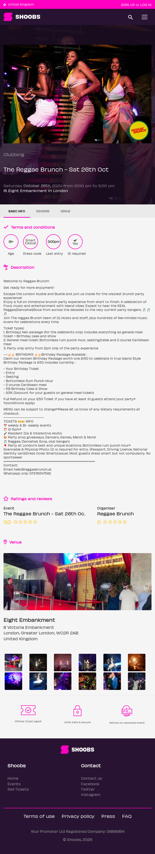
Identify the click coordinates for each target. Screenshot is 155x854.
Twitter (88, 789)
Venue (65, 211)
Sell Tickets (18, 789)
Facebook (90, 784)
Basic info (16, 211)
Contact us (91, 778)
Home (12, 778)
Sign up (128, 5)
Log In (145, 5)
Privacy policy (78, 816)
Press (108, 816)
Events (14, 784)
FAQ (127, 816)
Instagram (90, 794)
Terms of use (39, 816)
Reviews (42, 211)
